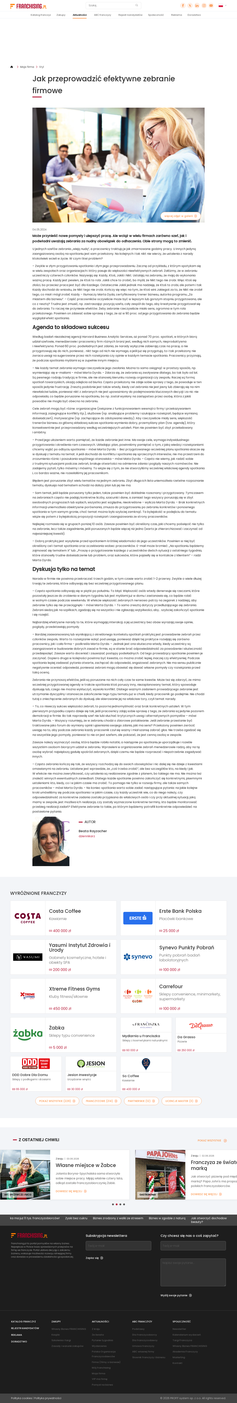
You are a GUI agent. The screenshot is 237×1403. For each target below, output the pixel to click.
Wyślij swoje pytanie (176, 1295)
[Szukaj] (111, 5)
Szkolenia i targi (61, 1340)
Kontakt (177, 1363)
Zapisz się (94, 1258)
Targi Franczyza (182, 1340)
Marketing (179, 1357)
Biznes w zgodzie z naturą (171, 1218)
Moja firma (27, 67)
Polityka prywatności (47, 1398)
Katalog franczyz (41, 15)
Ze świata (98, 1334)
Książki (55, 1334)
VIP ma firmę (99, 1379)
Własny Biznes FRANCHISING (68, 1329)
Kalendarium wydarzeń (187, 1334)
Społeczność (156, 15)
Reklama (176, 15)
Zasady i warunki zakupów (67, 1346)
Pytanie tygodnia (102, 1340)
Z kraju (96, 1329)
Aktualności (80, 15)
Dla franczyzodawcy (145, 1340)
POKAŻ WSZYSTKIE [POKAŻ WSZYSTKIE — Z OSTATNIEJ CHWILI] (212, 1140)
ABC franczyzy (102, 15)
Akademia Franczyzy (185, 1351)
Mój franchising (101, 1367)
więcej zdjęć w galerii (180, 216)
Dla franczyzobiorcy (144, 1334)
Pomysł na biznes (102, 1385)
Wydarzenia (99, 1346)
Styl (41, 67)
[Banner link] (118, 41)
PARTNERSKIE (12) (141, 1101)
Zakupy (60, 15)
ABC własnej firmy (143, 1351)
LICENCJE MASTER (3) (182, 1101)
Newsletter (179, 1329)
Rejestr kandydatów (130, 15)
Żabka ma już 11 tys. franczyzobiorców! (36, 1218)
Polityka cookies (21, 1398)
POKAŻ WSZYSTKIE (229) (57, 1101)
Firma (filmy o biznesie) (106, 1362)
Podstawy (138, 1329)
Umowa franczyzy (143, 1346)
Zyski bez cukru (81, 1218)
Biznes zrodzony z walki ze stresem (123, 1218)
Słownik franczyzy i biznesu (148, 1357)
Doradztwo (194, 15)
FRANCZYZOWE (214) (101, 1101)
